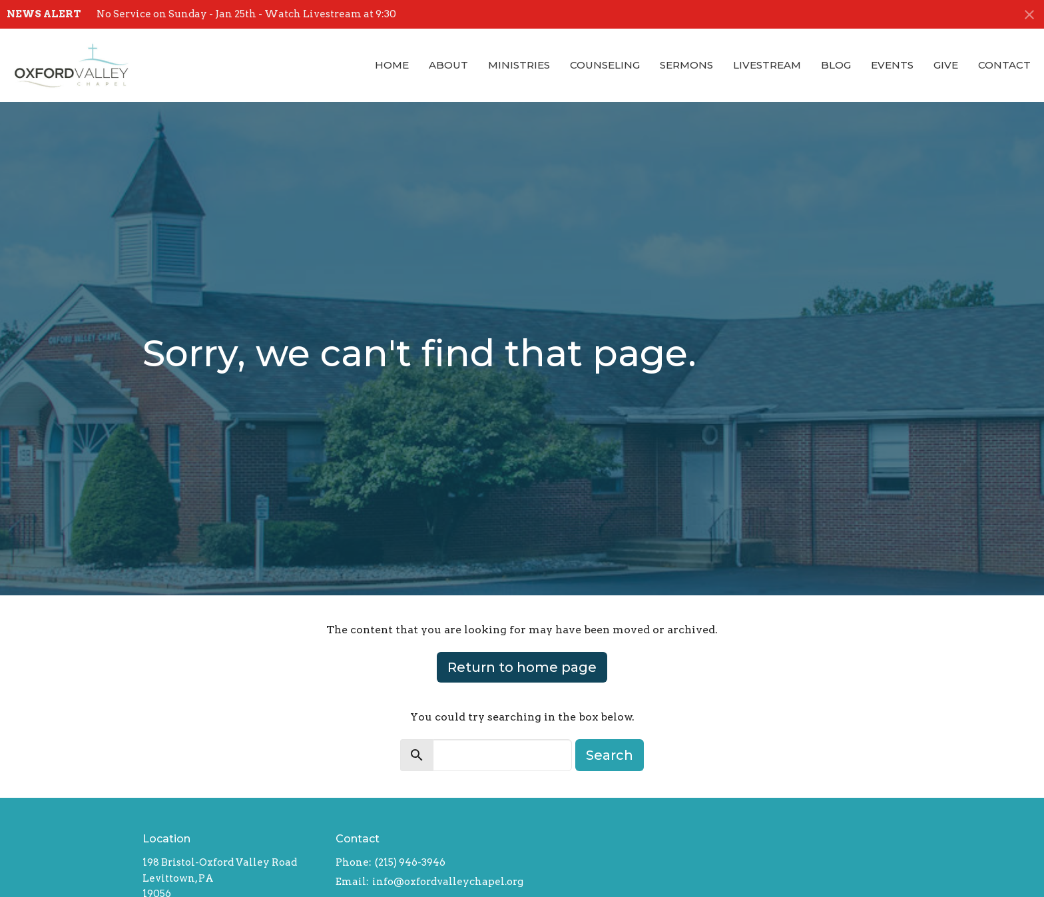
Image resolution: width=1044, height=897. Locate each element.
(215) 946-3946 (410, 862)
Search (609, 755)
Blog (836, 65)
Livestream (767, 65)
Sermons (686, 65)
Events (892, 65)
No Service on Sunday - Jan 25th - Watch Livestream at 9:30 (246, 14)
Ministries (519, 65)
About (448, 65)
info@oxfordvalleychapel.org (447, 882)
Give (945, 65)
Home (392, 65)
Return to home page (522, 667)
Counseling (605, 65)
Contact (1004, 65)
